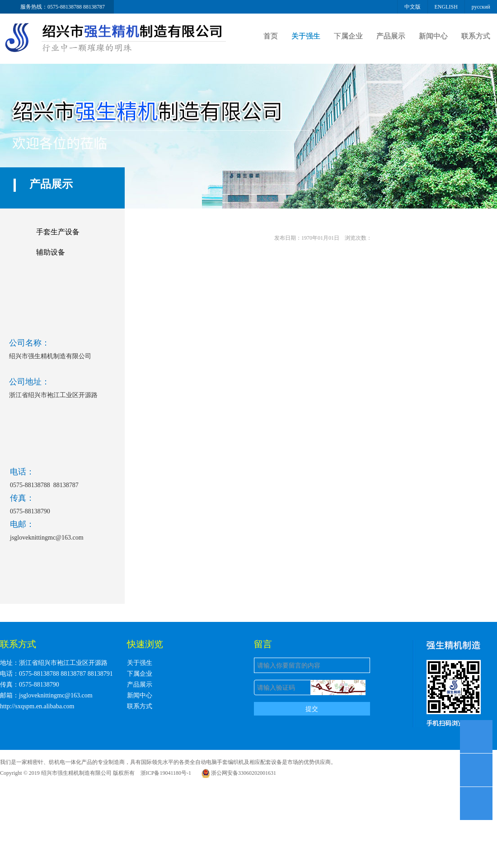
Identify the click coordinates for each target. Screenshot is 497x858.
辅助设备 (50, 252)
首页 (270, 36)
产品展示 (390, 36)
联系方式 (475, 36)
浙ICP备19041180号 (309, 773)
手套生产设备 (58, 232)
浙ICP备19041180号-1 (166, 773)
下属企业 (348, 36)
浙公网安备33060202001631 (239, 773)
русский (481, 7)
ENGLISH (446, 7)
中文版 (412, 7)
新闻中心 (433, 36)
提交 (311, 708)
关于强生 (305, 36)
